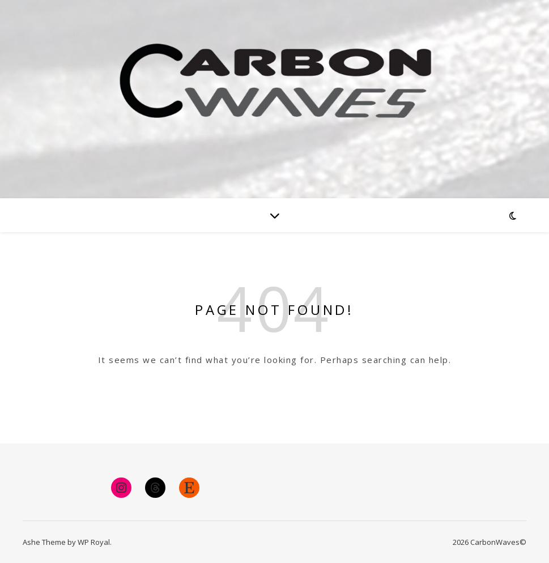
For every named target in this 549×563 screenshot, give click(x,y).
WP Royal (94, 542)
